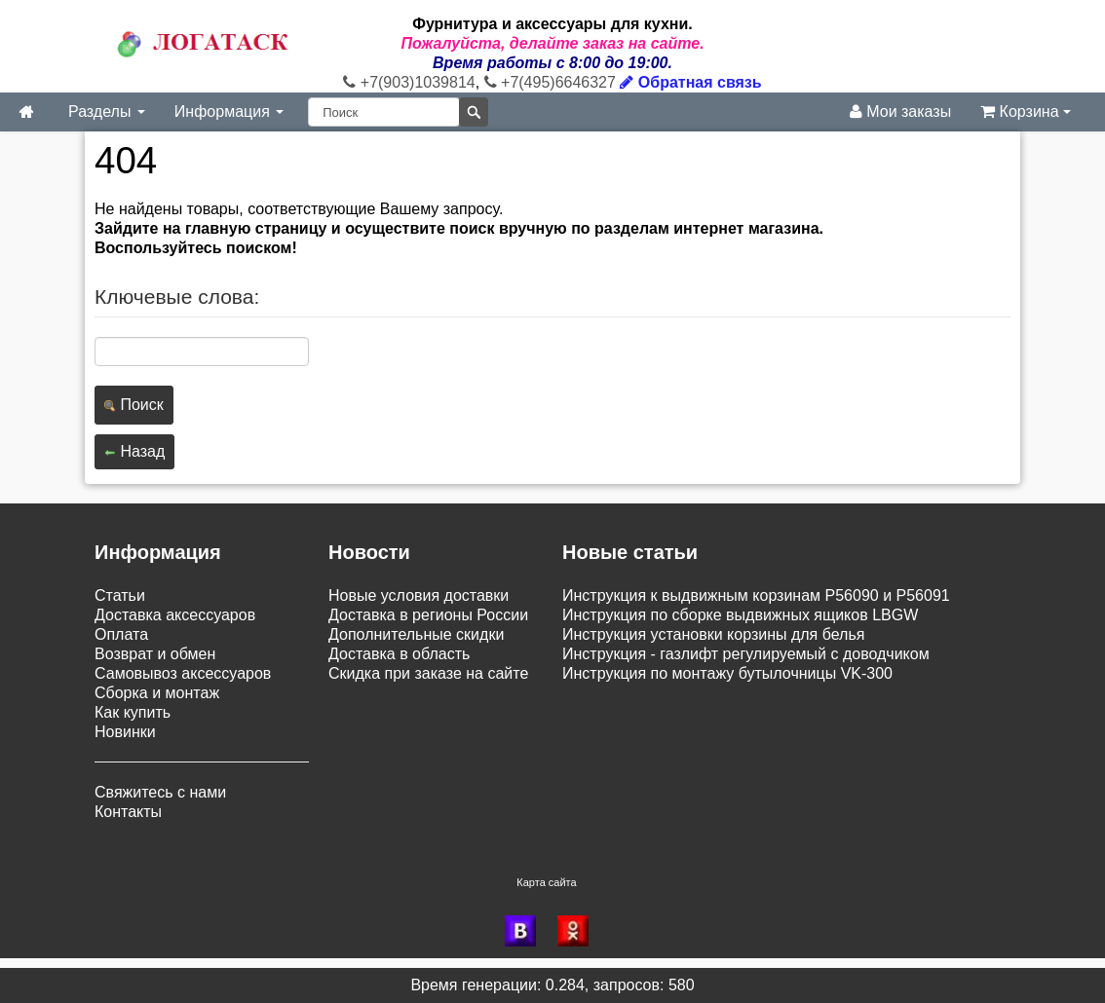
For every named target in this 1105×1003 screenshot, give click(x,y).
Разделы (106, 111)
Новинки (125, 732)
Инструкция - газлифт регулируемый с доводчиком (746, 654)
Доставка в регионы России (428, 615)
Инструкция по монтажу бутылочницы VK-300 (727, 673)
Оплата (121, 634)
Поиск (134, 404)
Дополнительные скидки (416, 634)
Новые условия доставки (418, 595)
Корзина (1025, 111)
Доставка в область (399, 654)
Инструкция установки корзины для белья (713, 634)
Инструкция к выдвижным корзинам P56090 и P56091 (756, 595)
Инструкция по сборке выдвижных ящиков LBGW (740, 615)
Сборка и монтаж (157, 693)
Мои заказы (900, 111)
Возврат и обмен (155, 654)
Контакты (128, 811)
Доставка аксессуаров (175, 615)
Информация (229, 111)
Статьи (120, 595)
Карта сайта (546, 882)
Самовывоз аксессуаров (183, 673)
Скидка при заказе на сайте (428, 673)
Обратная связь (690, 82)
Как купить (133, 712)
